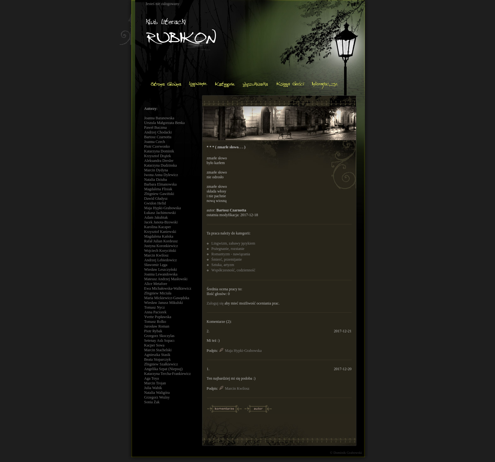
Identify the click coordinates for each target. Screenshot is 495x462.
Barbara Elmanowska (160, 184)
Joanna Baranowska (159, 118)
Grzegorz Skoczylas (159, 336)
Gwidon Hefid (155, 203)
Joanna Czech (154, 141)
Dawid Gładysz (156, 198)
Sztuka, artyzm (223, 265)
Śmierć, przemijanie (227, 259)
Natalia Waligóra (157, 392)
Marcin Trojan (155, 383)
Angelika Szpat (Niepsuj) (163, 369)
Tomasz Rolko (155, 321)
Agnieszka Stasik (157, 354)
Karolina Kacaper (157, 227)
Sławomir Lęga (156, 265)
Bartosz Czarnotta (157, 137)
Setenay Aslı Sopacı (159, 340)
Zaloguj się (215, 303)
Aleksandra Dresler (159, 160)
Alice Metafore (155, 283)
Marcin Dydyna (156, 170)
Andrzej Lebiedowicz (160, 260)
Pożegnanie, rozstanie (228, 248)
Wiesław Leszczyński (160, 269)
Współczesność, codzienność (233, 270)
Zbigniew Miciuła (157, 293)
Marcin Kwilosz (156, 255)
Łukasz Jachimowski (160, 212)
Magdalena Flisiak (158, 189)
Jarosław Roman (157, 326)
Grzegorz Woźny (157, 397)
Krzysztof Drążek (157, 156)
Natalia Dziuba (155, 179)
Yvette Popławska (157, 317)
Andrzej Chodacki (158, 132)
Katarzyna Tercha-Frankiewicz (167, 373)
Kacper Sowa (154, 345)
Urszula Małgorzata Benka (164, 123)
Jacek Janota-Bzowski (161, 222)
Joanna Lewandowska (161, 274)
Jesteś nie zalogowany (163, 4)
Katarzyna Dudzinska (160, 165)
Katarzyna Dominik (159, 151)
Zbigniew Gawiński (159, 194)
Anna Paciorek (155, 312)
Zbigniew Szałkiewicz (161, 364)
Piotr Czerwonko (157, 146)
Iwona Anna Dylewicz (161, 175)
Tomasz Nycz (154, 307)
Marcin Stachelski (158, 350)
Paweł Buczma (155, 127)
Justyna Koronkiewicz (161, 246)
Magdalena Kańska (158, 236)
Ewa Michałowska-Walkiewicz (167, 288)
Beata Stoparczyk (157, 359)
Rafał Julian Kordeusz (161, 241)
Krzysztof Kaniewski (160, 231)
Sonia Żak (152, 402)
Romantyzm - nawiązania (231, 254)
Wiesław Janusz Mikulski (163, 302)
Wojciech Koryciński (160, 250)
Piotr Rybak (153, 331)
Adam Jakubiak (156, 217)
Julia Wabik (153, 388)
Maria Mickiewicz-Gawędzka (166, 298)
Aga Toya (151, 378)
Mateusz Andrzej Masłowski (166, 279)
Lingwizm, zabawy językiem (233, 243)
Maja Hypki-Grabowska (162, 208)
